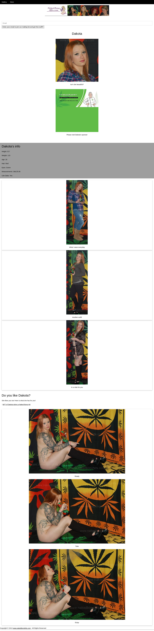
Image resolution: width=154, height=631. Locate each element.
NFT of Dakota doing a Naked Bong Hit (16, 404)
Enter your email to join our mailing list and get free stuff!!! (23, 27)
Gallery (4, 2)
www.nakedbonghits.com (22, 628)
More (12, 2)
